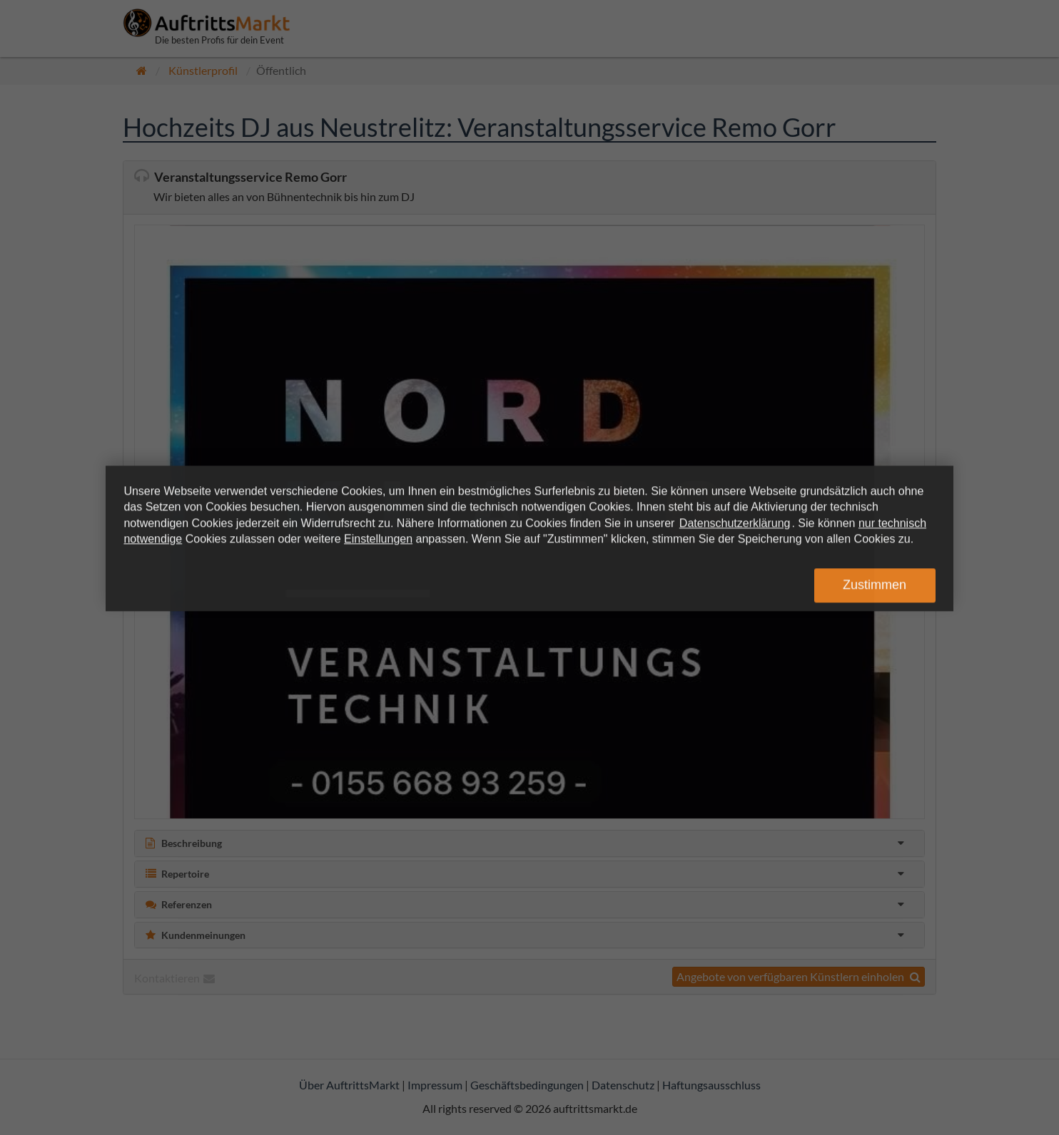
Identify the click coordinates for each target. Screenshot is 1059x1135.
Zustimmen (874, 585)
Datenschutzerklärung (735, 523)
